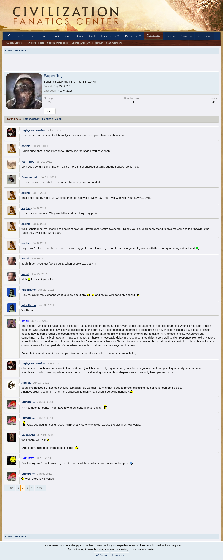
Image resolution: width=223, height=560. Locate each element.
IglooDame (28, 289)
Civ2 (80, 36)
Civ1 (92, 36)
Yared (25, 258)
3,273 (50, 102)
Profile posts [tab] (13, 118)
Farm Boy (27, 161)
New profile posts (35, 42)
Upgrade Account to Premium (87, 42)
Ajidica (26, 382)
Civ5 (44, 36)
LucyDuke (28, 401)
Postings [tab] (47, 118)
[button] (110, 36)
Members (153, 35)
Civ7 (20, 36)
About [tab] (58, 118)
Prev (11, 487)
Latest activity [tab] (31, 118)
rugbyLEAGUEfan (33, 130)
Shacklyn (90, 81)
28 (213, 102)
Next (39, 487)
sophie (25, 145)
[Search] (204, 36)
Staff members (114, 42)
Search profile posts (58, 42)
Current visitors (14, 42)
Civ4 (56, 36)
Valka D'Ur (28, 434)
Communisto (30, 177)
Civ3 (68, 36)
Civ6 (32, 36)
